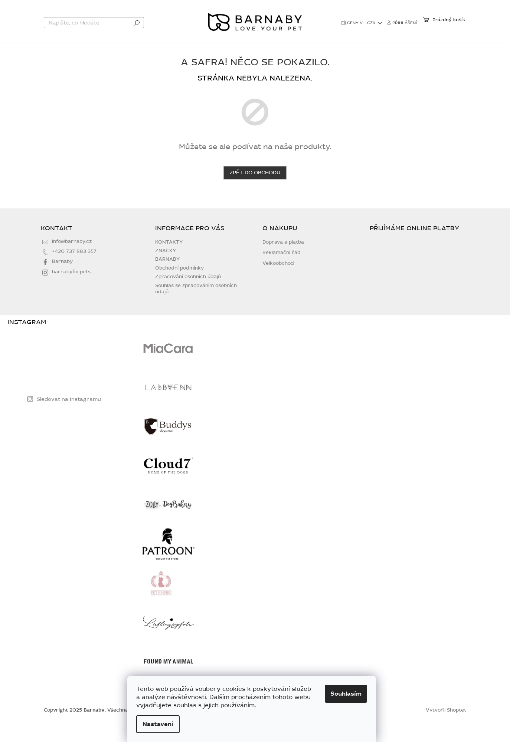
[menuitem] (68, 50)
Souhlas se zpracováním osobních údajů (196, 306)
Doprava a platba (283, 260)
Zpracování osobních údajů (188, 294)
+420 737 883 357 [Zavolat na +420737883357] (74, 269)
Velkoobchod (278, 281)
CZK (372, 23)
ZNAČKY (165, 268)
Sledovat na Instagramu (69, 416)
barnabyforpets (71, 289)
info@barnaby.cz (72, 258)
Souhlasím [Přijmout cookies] (349, 694)
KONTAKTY (169, 259)
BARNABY (167, 277)
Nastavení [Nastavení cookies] (161, 724)
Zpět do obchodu (255, 190)
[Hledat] (94, 22)
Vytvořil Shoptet (446, 728)
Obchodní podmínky (179, 285)
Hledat (137, 22)
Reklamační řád (281, 270)
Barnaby (62, 279)
